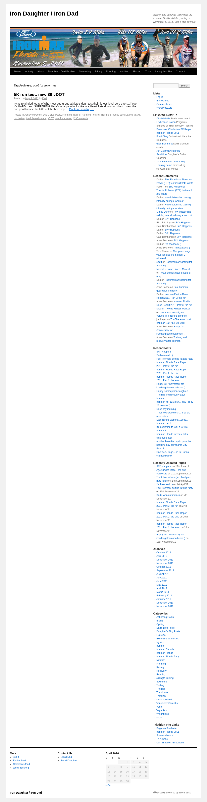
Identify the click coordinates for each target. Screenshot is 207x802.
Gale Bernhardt (164, 143)
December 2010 (164, 602)
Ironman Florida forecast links (172, 434)
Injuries (160, 642)
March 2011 (162, 592)
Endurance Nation (166, 122)
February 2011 (164, 595)
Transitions (162, 692)
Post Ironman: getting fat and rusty (174, 358)
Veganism (161, 710)
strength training (165, 678)
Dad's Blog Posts (52, 114)
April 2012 (161, 556)
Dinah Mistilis (163, 118)
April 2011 (161, 588)
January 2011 (163, 599)
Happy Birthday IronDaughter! (172, 391)
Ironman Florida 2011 (167, 731)
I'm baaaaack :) (164, 484)
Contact (180, 71)
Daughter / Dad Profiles (61, 71)
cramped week (164, 455)
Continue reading (81, 109)
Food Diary (162, 136)
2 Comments (81, 118)
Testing (96, 114)
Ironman (160, 645)
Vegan (159, 706)
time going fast (164, 437)
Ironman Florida (164, 653)
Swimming (85, 71)
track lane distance (36, 118)
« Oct (108, 785)
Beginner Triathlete (166, 728)
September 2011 (165, 570)
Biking (98, 71)
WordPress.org (164, 107)
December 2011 (164, 559)
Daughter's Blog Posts (168, 631)
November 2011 (164, 563)
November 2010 (164, 606)
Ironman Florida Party (167, 656)
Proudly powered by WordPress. (174, 792)
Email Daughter (69, 760)
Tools (148, 71)
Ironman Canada (165, 649)
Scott (159, 262)
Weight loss (162, 714)
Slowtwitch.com (164, 735)
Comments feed (164, 104)
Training (105, 114)
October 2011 (163, 566)
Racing (137, 71)
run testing (19, 118)
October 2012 (163, 552)
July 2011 (161, 577)
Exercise (161, 635)
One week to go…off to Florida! (172, 452)
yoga (159, 717)
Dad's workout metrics (168, 495)
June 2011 (162, 581)
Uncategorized (164, 699)
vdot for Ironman (63, 118)
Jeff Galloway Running (168, 150)
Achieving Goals (33, 114)
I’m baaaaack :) (173, 244)
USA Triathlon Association (170, 742)
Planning (67, 114)
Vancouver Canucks (167, 703)
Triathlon (161, 696)
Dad (44, 98)
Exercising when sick (167, 638)
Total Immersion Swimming (170, 161)
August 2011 (163, 574)
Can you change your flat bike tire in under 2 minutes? (173, 255)
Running (111, 71)
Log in (159, 97)
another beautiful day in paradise (173, 441)
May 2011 (161, 584)
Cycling (160, 624)
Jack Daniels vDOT (130, 114)
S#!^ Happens (172, 219)
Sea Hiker (161, 154)
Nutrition (124, 71)
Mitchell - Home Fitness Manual (173, 269)
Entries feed (162, 100)
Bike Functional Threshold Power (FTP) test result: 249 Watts (174, 190)
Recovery (161, 670)
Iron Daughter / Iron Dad (44, 13)
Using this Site (163, 71)
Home (17, 71)
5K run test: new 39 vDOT (39, 94)
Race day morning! (166, 409)
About (40, 71)
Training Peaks (164, 165)
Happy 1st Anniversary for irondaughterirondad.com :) (170, 330)
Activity (29, 71)
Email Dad (66, 757)
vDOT (51, 118)
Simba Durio (163, 211)
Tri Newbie (162, 739)
